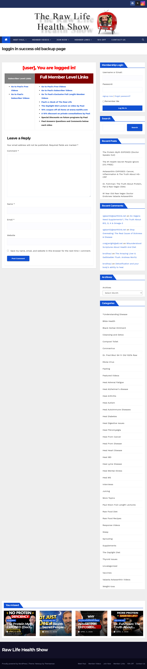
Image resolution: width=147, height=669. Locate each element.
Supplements (109, 545)
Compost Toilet (110, 341)
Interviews (108, 484)
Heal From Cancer (112, 437)
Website (11, 235)
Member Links (83, 40)
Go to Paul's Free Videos (53, 86)
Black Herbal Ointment (114, 328)
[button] (143, 39)
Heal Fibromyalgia (112, 430)
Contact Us (118, 40)
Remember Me (111, 101)
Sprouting (107, 539)
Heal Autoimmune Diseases (117, 409)
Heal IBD (107, 457)
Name (11, 204)
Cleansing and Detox (113, 335)
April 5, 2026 (15, 632)
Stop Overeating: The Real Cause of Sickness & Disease (122, 233)
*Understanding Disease (115, 314)
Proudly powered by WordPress (15, 664)
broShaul (107, 253)
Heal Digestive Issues (113, 423)
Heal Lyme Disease (112, 464)
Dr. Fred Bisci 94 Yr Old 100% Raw (120, 355)
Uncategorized (110, 566)
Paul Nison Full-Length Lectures (119, 505)
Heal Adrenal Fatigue (113, 382)
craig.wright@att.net (113, 243)
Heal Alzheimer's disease (115, 389)
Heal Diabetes (110, 416)
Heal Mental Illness (112, 471)
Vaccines (107, 573)
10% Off (101, 40)
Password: (108, 84)
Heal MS (107, 477)
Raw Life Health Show (13, 21)
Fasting (106, 369)
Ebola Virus (108, 362)
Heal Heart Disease (112, 450)
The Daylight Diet (111, 552)
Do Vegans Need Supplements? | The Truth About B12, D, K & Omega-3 (122, 220)
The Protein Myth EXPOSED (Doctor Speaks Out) (19, 627)
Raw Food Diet (110, 511)
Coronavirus (109, 348)
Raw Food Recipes (112, 518)
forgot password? (122, 96)
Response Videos (111, 525)
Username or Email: (112, 72)
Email (11, 219)
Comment (13, 151)
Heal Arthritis (109, 396)
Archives (107, 287)
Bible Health (109, 321)
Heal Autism (109, 403)
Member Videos (41, 40)
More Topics (109, 498)
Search (106, 118)
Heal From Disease (112, 443)
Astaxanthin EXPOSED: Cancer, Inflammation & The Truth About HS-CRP (121, 174)
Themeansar (50, 664)
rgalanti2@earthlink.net (114, 216)
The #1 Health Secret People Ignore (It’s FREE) (55, 627)
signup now (108, 96)
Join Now (62, 40)
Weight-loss (109, 586)
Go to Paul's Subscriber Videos (56, 90)
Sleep (105, 532)
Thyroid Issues (110, 559)
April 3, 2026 (51, 632)
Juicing (106, 491)
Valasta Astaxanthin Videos (116, 579)
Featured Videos (111, 375)
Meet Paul (19, 40)
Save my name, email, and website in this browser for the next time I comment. (50, 251)
